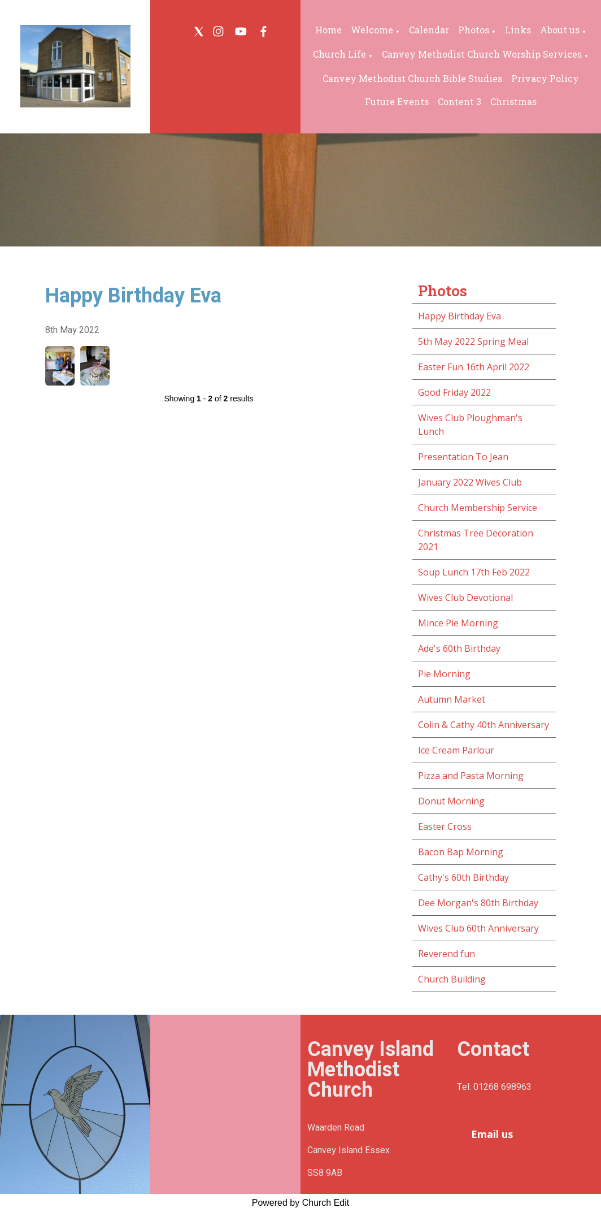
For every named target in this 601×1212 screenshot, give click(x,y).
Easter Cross (445, 826)
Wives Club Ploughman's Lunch (470, 425)
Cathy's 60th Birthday (463, 877)
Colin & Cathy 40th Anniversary (483, 724)
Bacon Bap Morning (460, 852)
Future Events (397, 101)
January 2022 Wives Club (470, 482)
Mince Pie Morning (458, 623)
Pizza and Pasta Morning (471, 775)
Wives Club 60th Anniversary (478, 928)
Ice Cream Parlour (456, 750)
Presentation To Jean (463, 457)
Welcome (372, 30)
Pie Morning (444, 674)
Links (518, 30)
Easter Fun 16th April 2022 (473, 367)
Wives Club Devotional (465, 597)
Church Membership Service (477, 507)
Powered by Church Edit (301, 1202)
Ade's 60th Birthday (459, 648)
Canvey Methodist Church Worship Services (482, 54)
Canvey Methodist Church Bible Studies (412, 78)
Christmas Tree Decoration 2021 (475, 540)
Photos (473, 30)
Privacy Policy (545, 78)
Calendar (429, 30)
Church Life (339, 54)
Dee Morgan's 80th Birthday (478, 903)
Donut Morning (451, 801)
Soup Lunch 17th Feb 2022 (474, 572)
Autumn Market (451, 699)
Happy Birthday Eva (459, 316)
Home (328, 30)
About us (560, 30)
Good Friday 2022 (454, 392)
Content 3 (459, 101)
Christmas (513, 101)
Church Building (452, 979)
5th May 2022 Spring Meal (473, 341)
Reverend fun (446, 953)
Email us (492, 1134)
